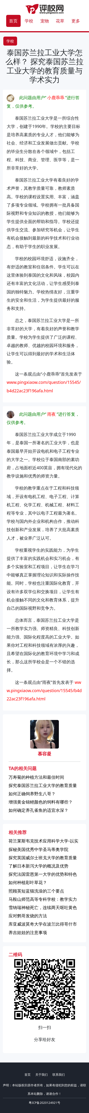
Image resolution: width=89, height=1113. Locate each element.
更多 (75, 21)
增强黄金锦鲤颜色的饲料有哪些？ (41, 802)
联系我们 (58, 1074)
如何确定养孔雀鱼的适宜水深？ (38, 810)
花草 (60, 21)
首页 (13, 21)
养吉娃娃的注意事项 (28, 932)
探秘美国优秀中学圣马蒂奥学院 (38, 849)
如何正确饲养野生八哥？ (32, 793)
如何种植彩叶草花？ (28, 882)
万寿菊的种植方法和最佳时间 (36, 777)
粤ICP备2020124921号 (44, 1102)
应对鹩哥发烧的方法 (28, 915)
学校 (29, 21)
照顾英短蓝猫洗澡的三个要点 (36, 891)
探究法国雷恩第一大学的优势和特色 (43, 874)
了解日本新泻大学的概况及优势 (38, 866)
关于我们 (41, 1074)
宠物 (44, 21)
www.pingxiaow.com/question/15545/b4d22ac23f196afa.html (44, 690)
